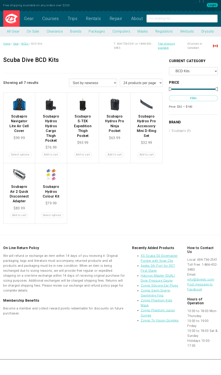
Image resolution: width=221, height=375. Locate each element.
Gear (29, 18)
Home (11, 18)
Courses (50, 18)
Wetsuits (187, 31)
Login (212, 5)
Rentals (93, 18)
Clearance (55, 31)
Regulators (164, 31)
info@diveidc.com (200, 279)
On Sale (33, 31)
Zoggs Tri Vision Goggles (159, 320)
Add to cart (51, 154)
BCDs (24, 43)
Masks (142, 31)
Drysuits (207, 31)
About (137, 18)
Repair (116, 18)
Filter (193, 98)
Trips (72, 18)
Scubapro (179, 131)
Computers (121, 31)
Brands (75, 31)
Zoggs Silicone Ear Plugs (159, 285)
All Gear (13, 31)
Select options (20, 154)
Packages (97, 31)
